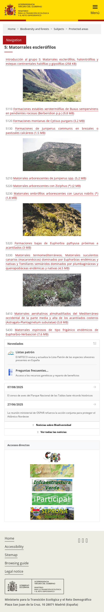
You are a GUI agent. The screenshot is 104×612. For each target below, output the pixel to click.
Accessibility (14, 546)
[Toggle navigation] (94, 10)
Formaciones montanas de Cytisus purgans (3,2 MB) (49, 121)
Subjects (59, 29)
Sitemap (11, 555)
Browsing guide (17, 563)
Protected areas (78, 29)
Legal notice (14, 571)
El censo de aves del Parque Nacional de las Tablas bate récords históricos (50, 395)
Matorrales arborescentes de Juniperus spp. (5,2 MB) (49, 178)
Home (11, 29)
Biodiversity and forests (34, 29)
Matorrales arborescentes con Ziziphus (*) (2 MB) (47, 186)
